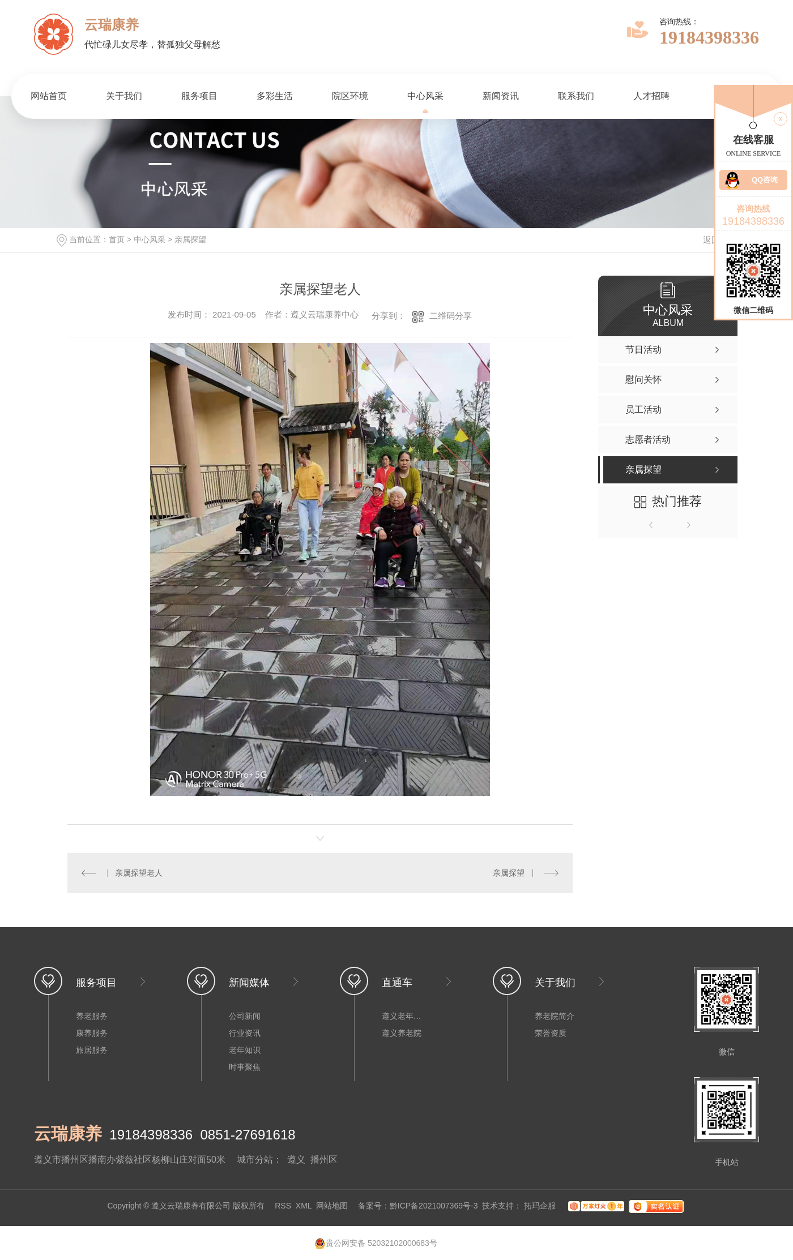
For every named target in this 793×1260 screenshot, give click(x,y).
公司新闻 (245, 1016)
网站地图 (332, 1205)
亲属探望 (190, 239)
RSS (283, 1205)
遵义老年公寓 (404, 1016)
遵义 (296, 1159)
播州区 (324, 1159)
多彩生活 (275, 96)
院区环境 (350, 96)
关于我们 (124, 96)
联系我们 (576, 96)
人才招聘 (651, 96)
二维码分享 (450, 315)
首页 (117, 239)
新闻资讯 (501, 96)
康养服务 (92, 1033)
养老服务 (92, 1016)
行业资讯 (245, 1033)
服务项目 (199, 96)
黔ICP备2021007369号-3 (434, 1205)
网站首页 (49, 96)
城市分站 (255, 1159)
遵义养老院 (401, 1033)
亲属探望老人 (139, 872)
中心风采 (425, 96)
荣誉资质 (550, 1033)
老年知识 (245, 1050)
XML (304, 1205)
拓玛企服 (541, 1205)
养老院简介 (554, 1016)
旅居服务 (92, 1050)
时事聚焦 (245, 1067)
